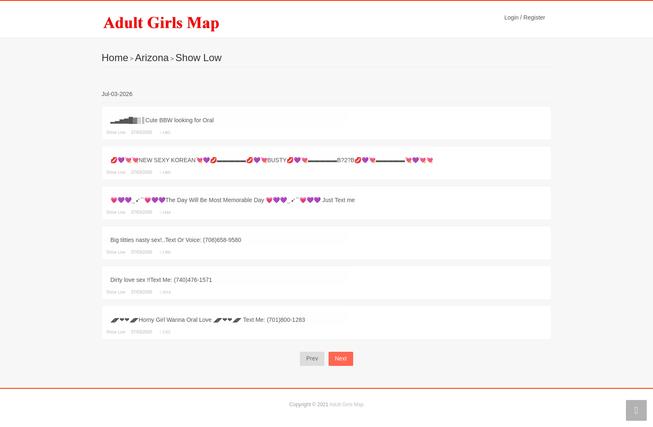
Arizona (152, 57)
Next (341, 358)
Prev (312, 358)
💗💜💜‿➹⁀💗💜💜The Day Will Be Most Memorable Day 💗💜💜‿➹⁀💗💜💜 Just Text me (232, 200)
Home (115, 57)
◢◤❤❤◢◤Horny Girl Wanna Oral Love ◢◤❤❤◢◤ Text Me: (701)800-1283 (207, 319)
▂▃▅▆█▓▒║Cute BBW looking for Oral (162, 120)
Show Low (198, 57)
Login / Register (524, 17)
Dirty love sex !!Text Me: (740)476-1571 (161, 279)
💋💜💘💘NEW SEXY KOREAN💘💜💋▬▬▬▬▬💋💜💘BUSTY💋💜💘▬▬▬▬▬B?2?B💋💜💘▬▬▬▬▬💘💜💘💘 (271, 160)
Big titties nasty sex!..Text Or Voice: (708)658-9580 (175, 240)
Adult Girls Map (346, 404)
